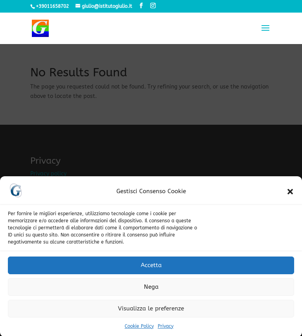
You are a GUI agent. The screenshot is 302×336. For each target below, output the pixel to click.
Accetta (151, 267)
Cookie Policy (139, 328)
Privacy (165, 328)
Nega (151, 289)
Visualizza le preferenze (151, 310)
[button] (290, 194)
